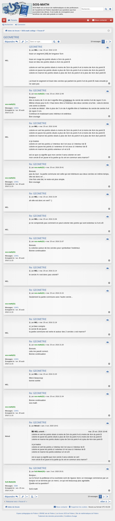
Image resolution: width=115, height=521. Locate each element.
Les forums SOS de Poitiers (65, 513)
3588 (16, 486)
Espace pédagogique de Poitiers (27, 513)
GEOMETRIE (11, 37)
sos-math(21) (10, 104)
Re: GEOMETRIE (37, 90)
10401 (16, 108)
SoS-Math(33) (10, 482)
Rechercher (8, 24)
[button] (110, 41)
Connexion (21, 24)
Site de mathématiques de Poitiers (87, 513)
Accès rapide (4, 20)
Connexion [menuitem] (111, 20)
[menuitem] (88, 20)
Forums (14, 20)
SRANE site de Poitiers (47, 513)
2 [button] (106, 41)
